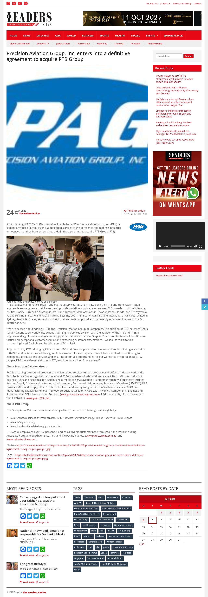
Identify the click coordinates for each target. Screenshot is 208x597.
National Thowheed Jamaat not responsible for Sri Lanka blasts (42, 532)
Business (88, 35)
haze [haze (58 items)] (76, 524)
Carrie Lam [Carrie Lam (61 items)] (89, 497)
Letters (198, 3)
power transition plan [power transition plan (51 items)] (84, 551)
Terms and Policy (182, 3)
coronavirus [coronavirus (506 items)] (113, 497)
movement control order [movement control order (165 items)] (85, 540)
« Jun (141, 541)
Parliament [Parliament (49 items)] (99, 545)
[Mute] (195, 246)
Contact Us (152, 3)
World (71, 35)
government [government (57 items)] (122, 519)
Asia (58, 35)
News (26, 35)
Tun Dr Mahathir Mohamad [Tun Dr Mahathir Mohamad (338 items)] (86, 567)
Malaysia (42, 35)
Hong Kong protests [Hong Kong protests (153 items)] (83, 529)
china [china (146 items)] (101, 497)
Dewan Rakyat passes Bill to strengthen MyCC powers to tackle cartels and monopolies (177, 78)
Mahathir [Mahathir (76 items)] (116, 535)
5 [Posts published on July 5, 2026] (197, 512)
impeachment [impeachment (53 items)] (103, 529)
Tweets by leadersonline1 (169, 275)
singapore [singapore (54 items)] (104, 556)
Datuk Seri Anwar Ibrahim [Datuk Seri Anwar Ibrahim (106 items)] (86, 508)
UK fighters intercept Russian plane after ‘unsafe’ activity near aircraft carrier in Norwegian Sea (174, 102)
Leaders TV (43, 43)
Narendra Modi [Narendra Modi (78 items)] (123, 540)
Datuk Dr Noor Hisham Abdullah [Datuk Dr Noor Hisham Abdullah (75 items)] (100, 503)
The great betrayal (33, 564)
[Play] (160, 246)
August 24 (42, 522)
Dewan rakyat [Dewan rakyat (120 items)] (109, 513)
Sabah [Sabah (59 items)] (128, 551)
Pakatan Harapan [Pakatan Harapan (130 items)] (82, 545)
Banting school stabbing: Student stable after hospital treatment (177, 124)
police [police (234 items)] (127, 545)
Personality (84, 43)
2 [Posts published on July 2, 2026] (170, 512)
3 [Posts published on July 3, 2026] (179, 512)
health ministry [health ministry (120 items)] (90, 524)
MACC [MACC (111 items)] (104, 535)
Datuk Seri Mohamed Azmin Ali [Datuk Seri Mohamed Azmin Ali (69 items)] (116, 508)
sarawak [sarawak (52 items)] (78, 556)
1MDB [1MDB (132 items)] (77, 497)
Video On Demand (20, 43)
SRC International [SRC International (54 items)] (121, 556)
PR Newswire (155, 43)
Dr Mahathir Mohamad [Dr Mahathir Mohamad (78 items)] (102, 519)
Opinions (102, 43)
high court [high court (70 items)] (106, 524)
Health (120, 35)
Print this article (134, 210)
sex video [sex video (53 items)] (90, 556)
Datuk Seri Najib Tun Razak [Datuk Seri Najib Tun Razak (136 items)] (86, 513)
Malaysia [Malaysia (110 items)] (128, 535)
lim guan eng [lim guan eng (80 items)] (91, 535)
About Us (165, 3)
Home (13, 35)
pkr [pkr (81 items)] (118, 545)
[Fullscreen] (200, 246)
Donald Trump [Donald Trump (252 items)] (81, 519)
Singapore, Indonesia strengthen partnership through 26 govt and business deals (173, 113)
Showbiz (119, 43)
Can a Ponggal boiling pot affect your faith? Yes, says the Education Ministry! (44, 500)
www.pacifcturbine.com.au (102, 435)
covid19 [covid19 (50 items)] (77, 503)
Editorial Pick (173, 35)
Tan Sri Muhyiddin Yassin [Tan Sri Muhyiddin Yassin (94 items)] (104, 561)
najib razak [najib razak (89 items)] (106, 540)
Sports (104, 35)
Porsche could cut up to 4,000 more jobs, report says (175, 141)
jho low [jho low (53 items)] (77, 535)
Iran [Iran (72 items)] (125, 529)
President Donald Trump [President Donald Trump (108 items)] (109, 551)
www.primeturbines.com (22, 439)
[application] (180, 236)
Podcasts (136, 43)
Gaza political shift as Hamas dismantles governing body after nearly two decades (176, 90)
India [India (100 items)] (116, 529)
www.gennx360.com (38, 398)
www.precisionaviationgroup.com (81, 394)
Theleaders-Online (29, 213)
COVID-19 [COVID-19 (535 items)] (128, 497)
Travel (135, 35)
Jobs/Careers (63, 43)
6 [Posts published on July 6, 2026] (143, 518)
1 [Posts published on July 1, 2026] (161, 512)
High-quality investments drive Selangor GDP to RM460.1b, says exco (177, 132)
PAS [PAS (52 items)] (110, 545)
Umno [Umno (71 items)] (106, 567)
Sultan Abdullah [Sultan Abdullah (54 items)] (81, 561)
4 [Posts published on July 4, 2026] (188, 512)
